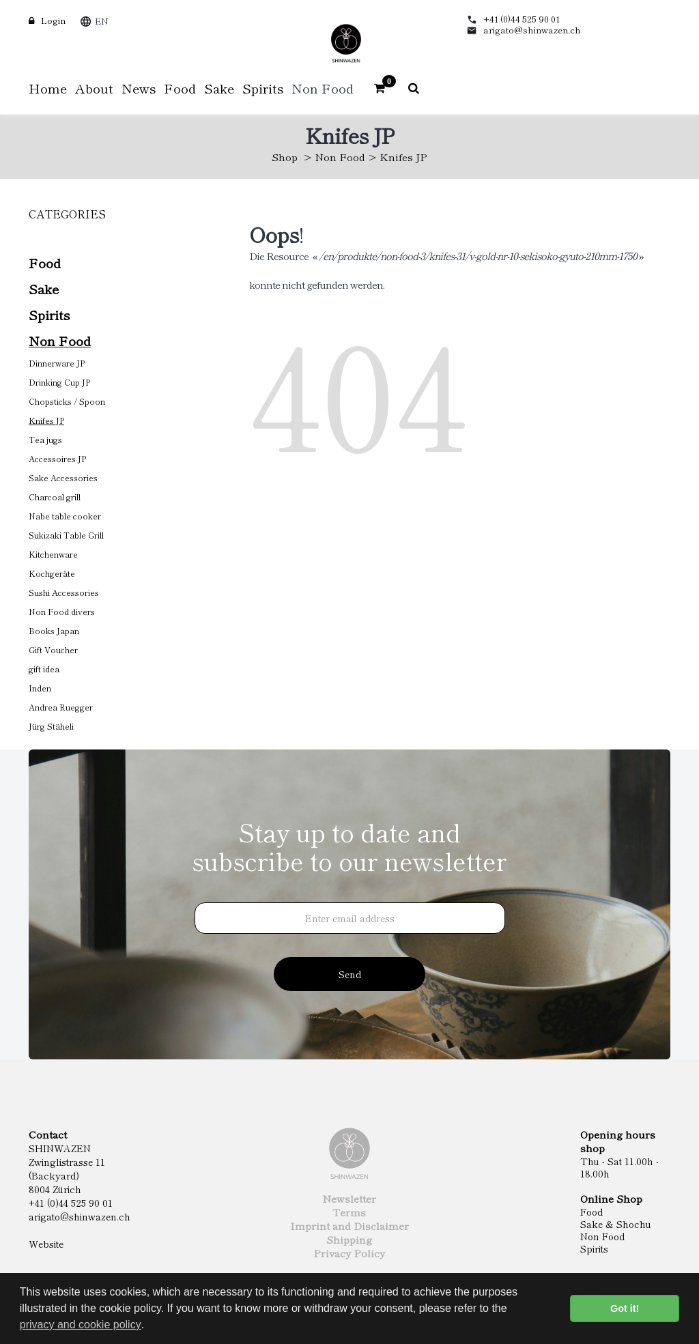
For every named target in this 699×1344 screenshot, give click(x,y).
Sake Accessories (63, 477)
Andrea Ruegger (61, 707)
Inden (40, 688)
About (94, 87)
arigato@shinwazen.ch (532, 29)
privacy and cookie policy (80, 1324)
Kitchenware (53, 554)
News (139, 87)
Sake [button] (219, 87)
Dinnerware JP (57, 363)
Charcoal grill (55, 496)
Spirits (49, 314)
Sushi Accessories (64, 592)
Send (350, 974)
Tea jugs (45, 439)
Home (48, 87)
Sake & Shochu (615, 1224)
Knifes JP (46, 420)
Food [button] (180, 87)
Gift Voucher (53, 649)
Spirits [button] (262, 87)
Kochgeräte (52, 573)
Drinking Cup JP (59, 382)
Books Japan (54, 630)
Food (45, 262)
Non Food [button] (322, 87)
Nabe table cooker (65, 515)
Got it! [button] (624, 1308)
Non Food (340, 156)
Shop (285, 156)
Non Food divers (62, 611)
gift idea (44, 668)
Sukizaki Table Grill (66, 535)
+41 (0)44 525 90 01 (521, 18)
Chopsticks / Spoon (67, 401)
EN (102, 21)
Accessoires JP (57, 458)
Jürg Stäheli (51, 726)
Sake (44, 288)
